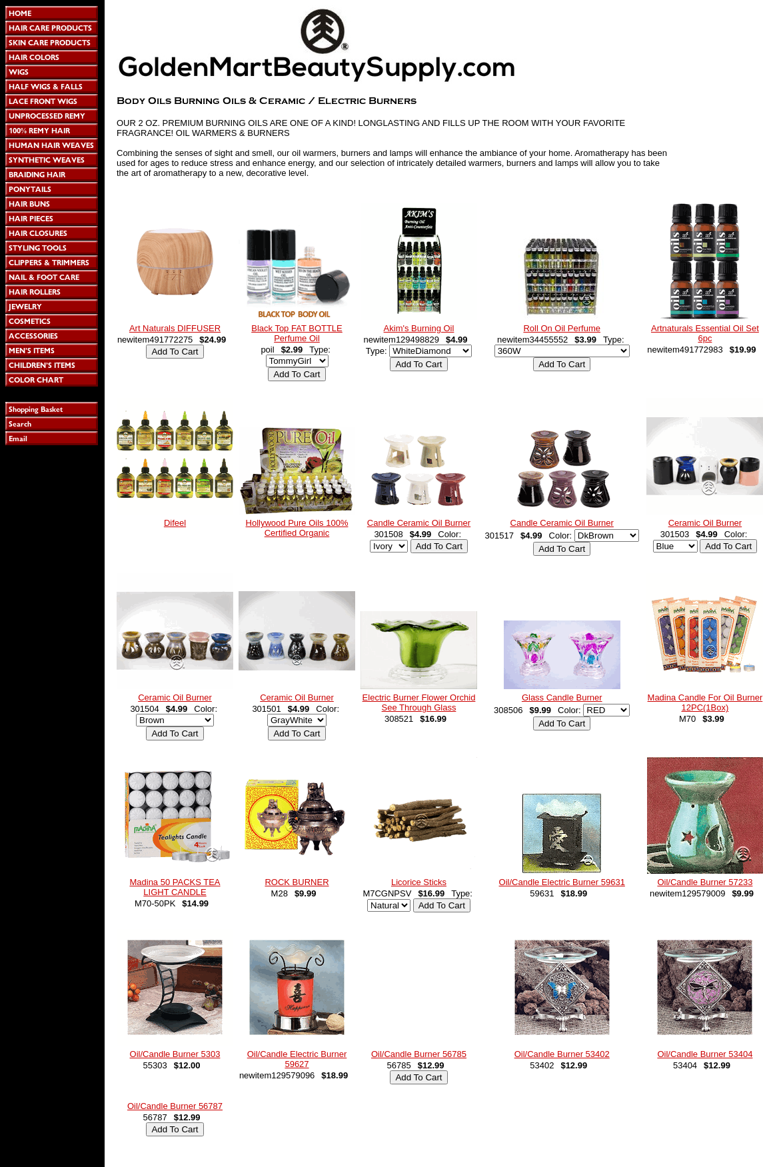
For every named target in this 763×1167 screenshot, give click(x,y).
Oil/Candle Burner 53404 (704, 1054)
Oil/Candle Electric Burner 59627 (297, 1059)
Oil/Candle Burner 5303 (175, 1054)
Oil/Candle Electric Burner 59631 (562, 882)
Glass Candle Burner (562, 697)
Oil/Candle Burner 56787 (175, 1106)
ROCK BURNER (297, 882)
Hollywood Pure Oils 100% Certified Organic (297, 528)
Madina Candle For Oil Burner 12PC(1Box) (705, 702)
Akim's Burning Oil (419, 328)
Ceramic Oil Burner (705, 523)
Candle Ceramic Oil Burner (418, 523)
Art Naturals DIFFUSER (175, 328)
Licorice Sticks (418, 882)
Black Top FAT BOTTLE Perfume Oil (297, 333)
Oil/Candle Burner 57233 (704, 882)
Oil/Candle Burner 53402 (562, 1054)
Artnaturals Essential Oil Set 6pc (705, 333)
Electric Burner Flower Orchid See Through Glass (419, 702)
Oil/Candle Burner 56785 (418, 1054)
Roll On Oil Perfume (561, 328)
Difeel (175, 523)
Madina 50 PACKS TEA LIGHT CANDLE (174, 887)
